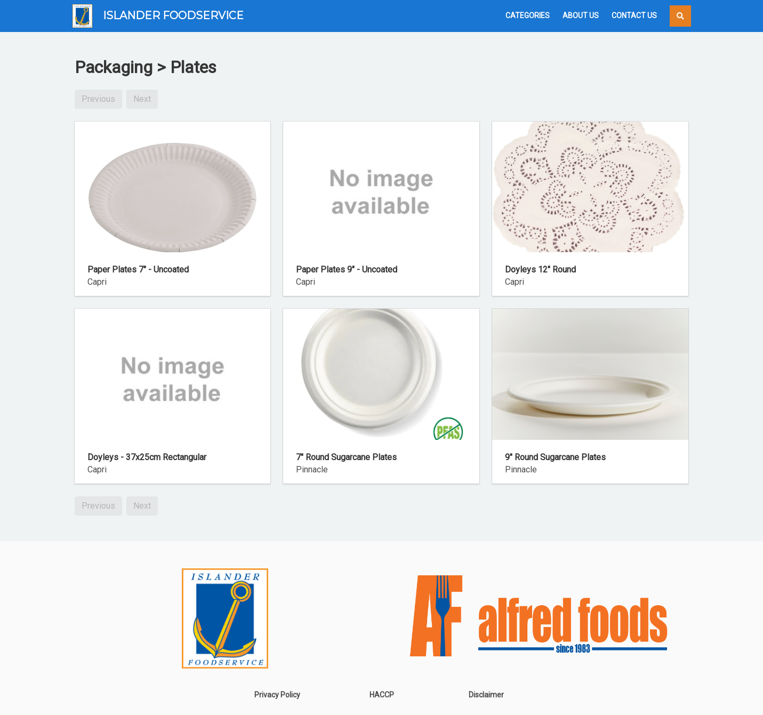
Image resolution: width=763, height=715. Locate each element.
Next (142, 99)
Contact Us (634, 15)
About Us (581, 15)
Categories (527, 15)
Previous (98, 99)
